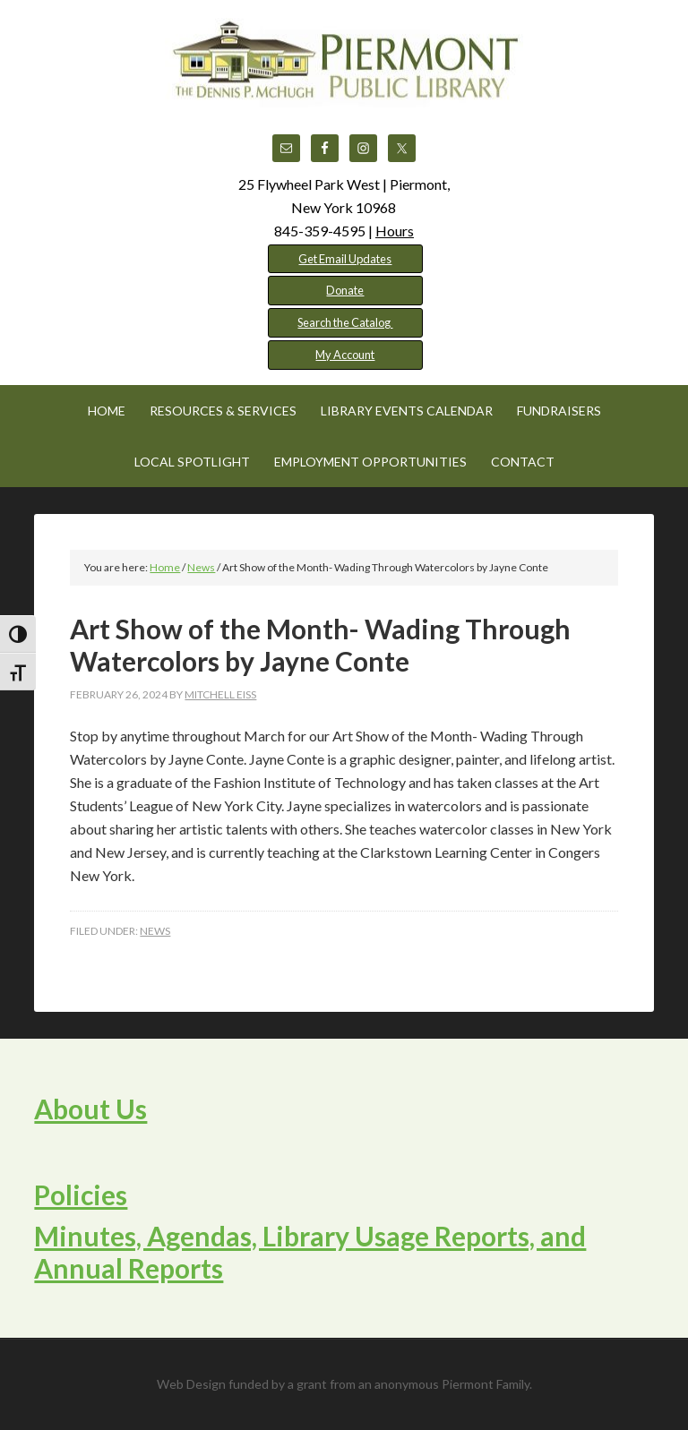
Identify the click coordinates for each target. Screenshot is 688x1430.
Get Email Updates (344, 259)
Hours (394, 230)
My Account (344, 354)
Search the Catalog (344, 322)
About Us (90, 1108)
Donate (345, 290)
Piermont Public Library (344, 62)
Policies (80, 1194)
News (155, 931)
